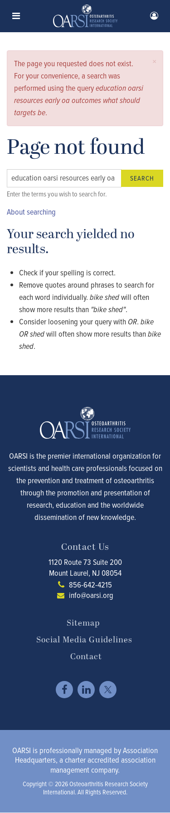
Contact (86, 657)
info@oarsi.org (91, 595)
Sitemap (83, 623)
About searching (31, 212)
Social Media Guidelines (84, 640)
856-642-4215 (90, 585)
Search (142, 178)
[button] (154, 61)
